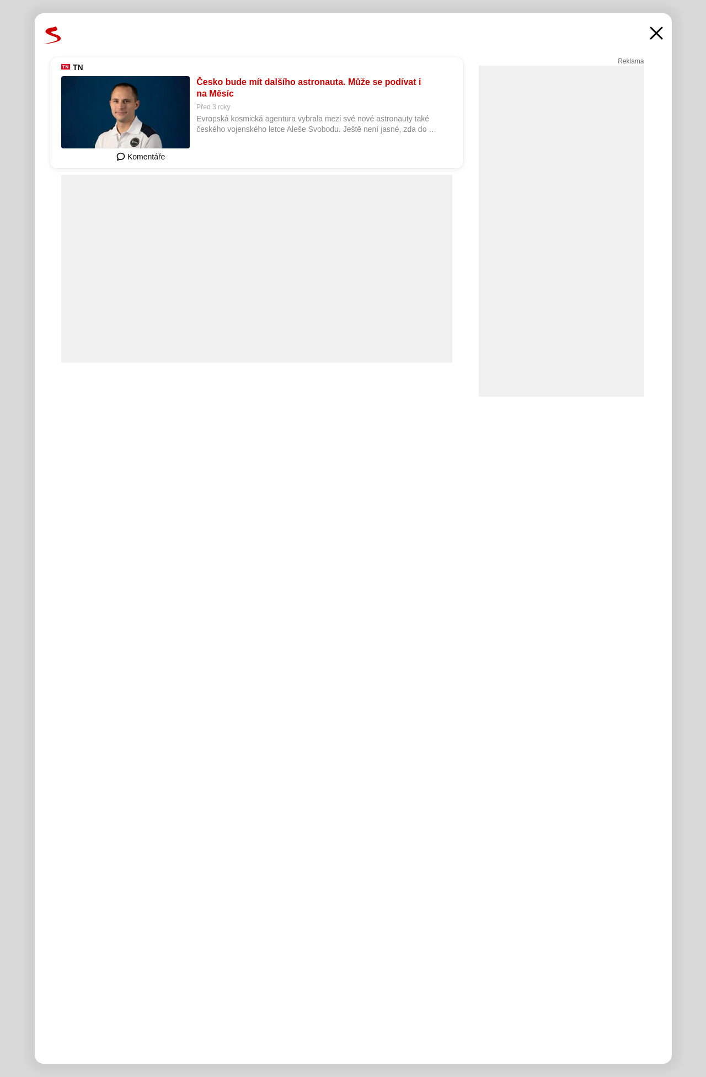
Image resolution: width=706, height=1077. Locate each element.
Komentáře (140, 156)
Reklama (631, 61)
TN (78, 67)
